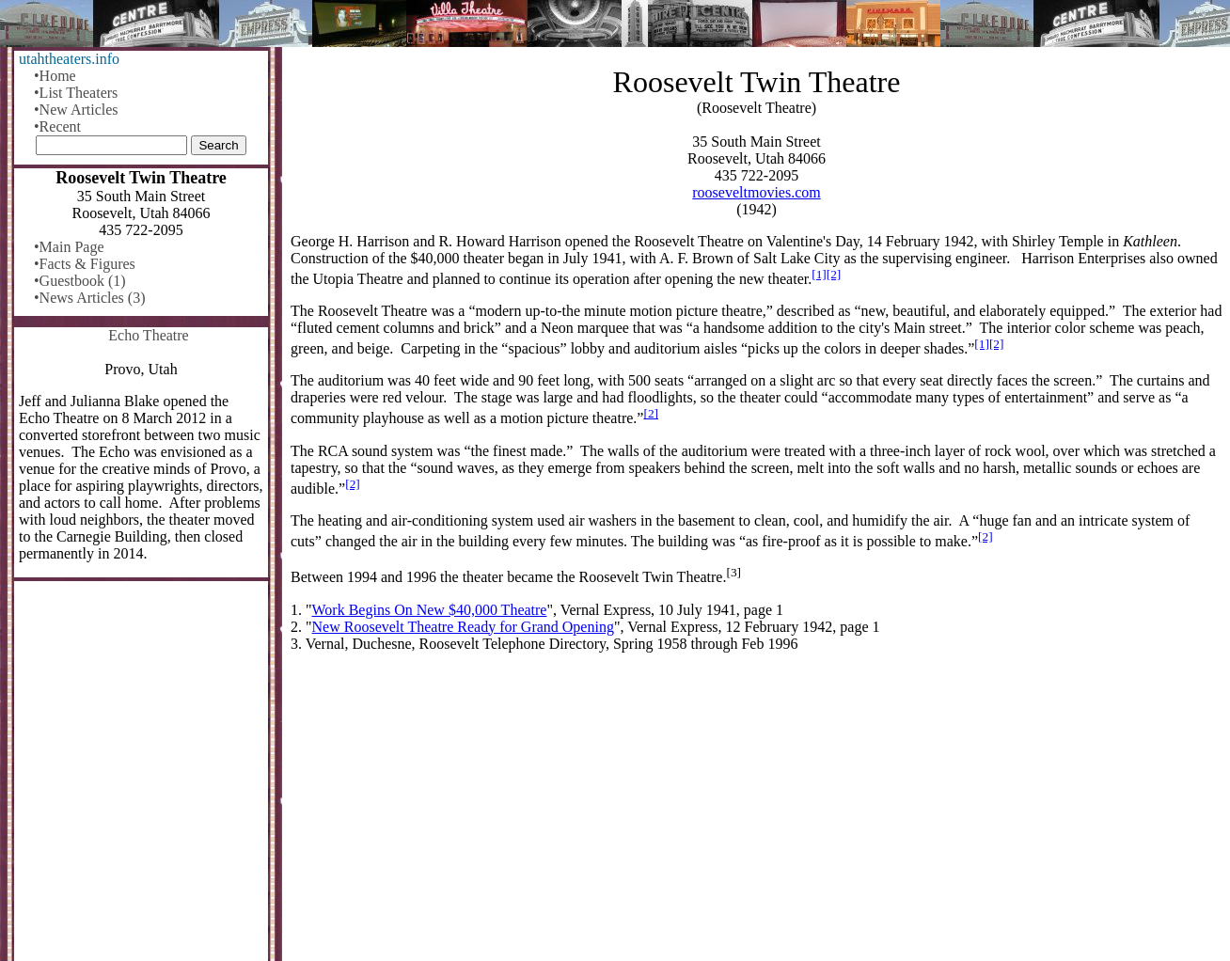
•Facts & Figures (84, 264)
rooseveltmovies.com (756, 192)
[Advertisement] (756, 814)
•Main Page (68, 247)
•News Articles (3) (89, 298)
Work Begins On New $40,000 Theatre (429, 610)
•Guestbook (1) (80, 281)
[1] (819, 274)
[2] (834, 274)
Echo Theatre (148, 335)
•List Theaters (76, 93)
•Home (55, 76)
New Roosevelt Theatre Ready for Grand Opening (463, 627)
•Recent (57, 126)
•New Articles (76, 110)
